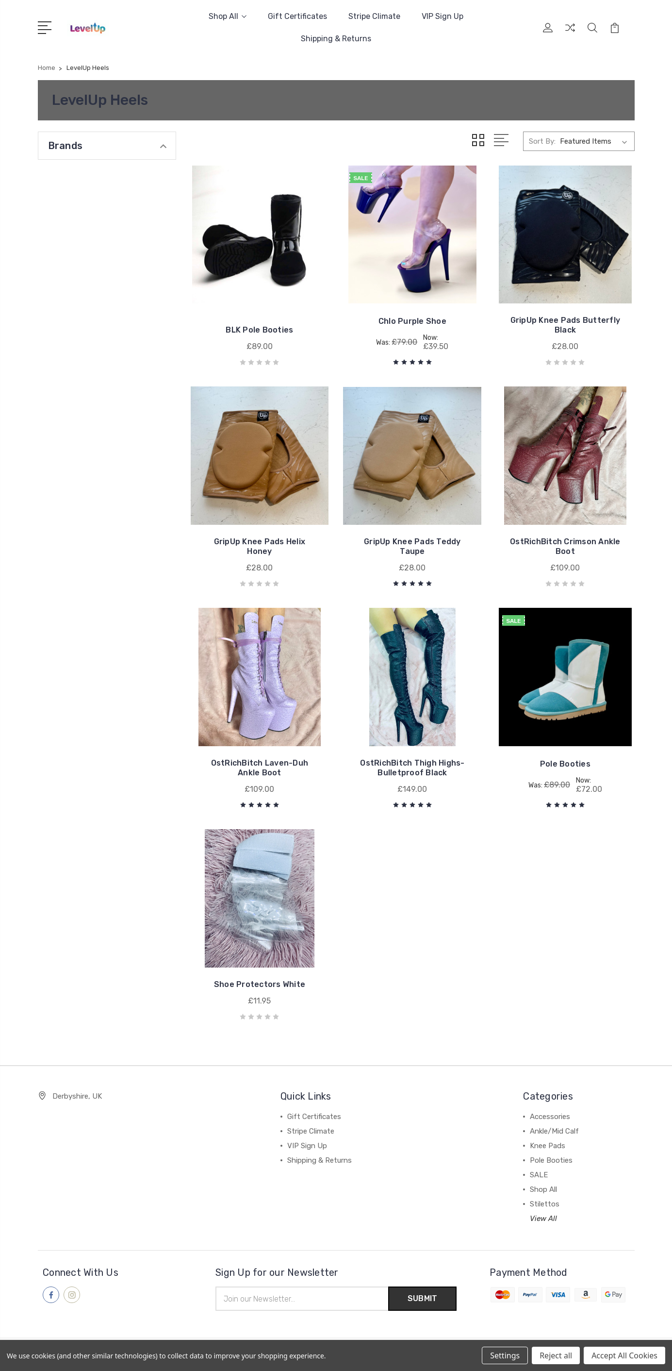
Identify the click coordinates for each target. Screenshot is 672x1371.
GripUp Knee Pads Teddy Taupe (412, 546)
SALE (539, 1174)
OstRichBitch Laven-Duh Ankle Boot (260, 767)
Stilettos (544, 1204)
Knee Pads (547, 1145)
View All (543, 1218)
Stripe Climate (374, 16)
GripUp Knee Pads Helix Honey (260, 546)
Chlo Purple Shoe (412, 321)
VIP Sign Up (442, 16)
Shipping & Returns (336, 38)
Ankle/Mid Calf (554, 1131)
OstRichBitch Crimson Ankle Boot (565, 546)
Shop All (227, 16)
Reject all (556, 1355)
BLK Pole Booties (259, 329)
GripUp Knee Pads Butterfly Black (565, 325)
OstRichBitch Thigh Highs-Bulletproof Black (412, 767)
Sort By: (542, 141)
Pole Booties (565, 764)
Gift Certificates (297, 16)
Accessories (550, 1116)
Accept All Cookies (624, 1355)
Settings (505, 1355)
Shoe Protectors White (259, 984)
